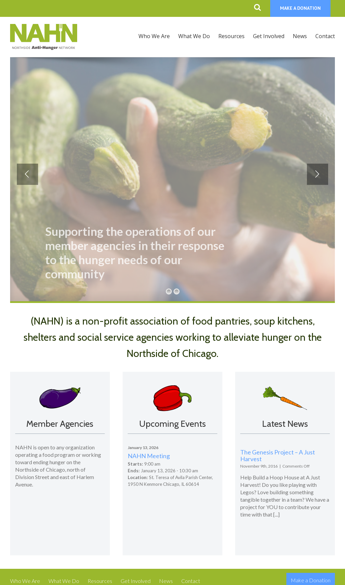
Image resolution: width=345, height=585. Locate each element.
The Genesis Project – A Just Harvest (277, 455)
